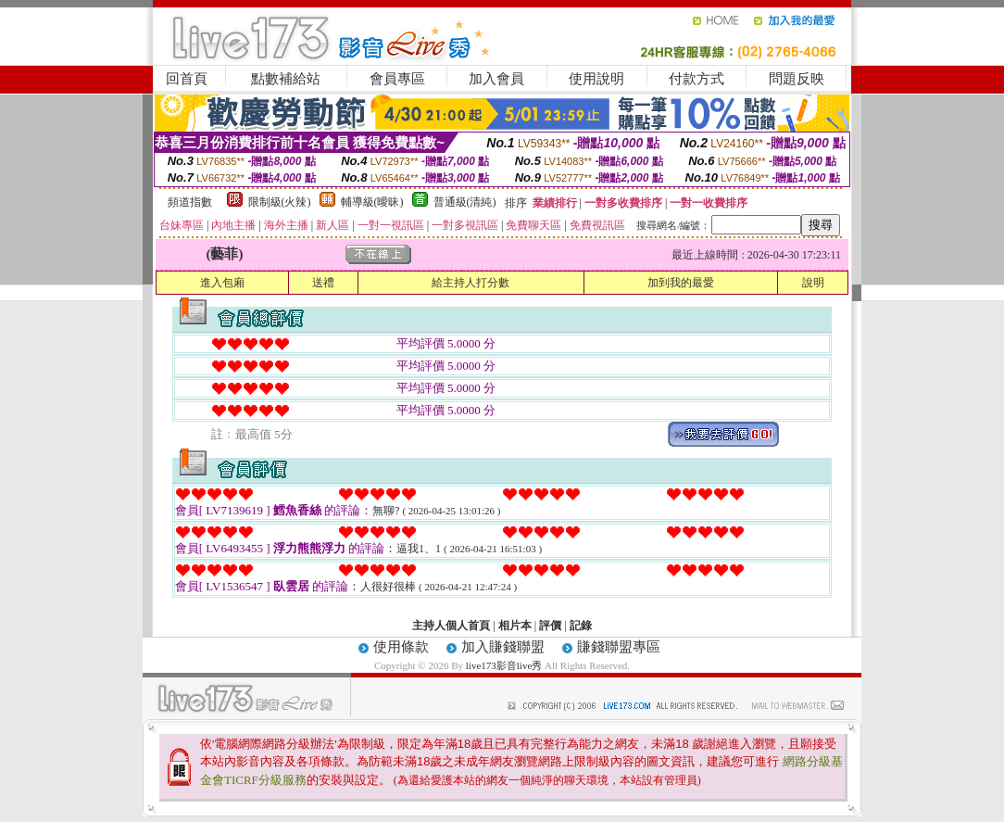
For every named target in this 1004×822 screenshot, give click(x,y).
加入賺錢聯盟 (503, 646)
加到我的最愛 (680, 282)
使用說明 (596, 78)
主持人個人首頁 (451, 625)
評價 (550, 625)
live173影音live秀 (504, 665)
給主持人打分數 (470, 282)
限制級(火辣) (279, 202)
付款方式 (696, 78)
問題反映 (796, 78)
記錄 (581, 625)
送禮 (323, 282)
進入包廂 (222, 282)
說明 (813, 282)
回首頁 (186, 78)
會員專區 (397, 78)
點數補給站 (285, 78)
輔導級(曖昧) (372, 202)
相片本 (515, 625)
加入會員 (496, 78)
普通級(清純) (464, 202)
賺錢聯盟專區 (618, 646)
